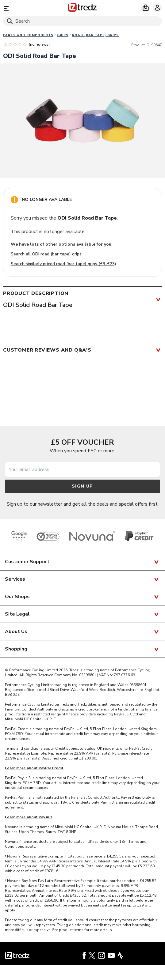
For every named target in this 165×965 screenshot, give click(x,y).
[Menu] (28, 8)
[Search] (82, 21)
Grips (62, 35)
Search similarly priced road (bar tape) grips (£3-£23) (63, 264)
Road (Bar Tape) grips (95, 35)
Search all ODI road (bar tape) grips (46, 254)
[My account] (157, 7)
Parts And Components (28, 35)
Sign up (82, 486)
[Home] (82, 8)
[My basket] (145, 7)
